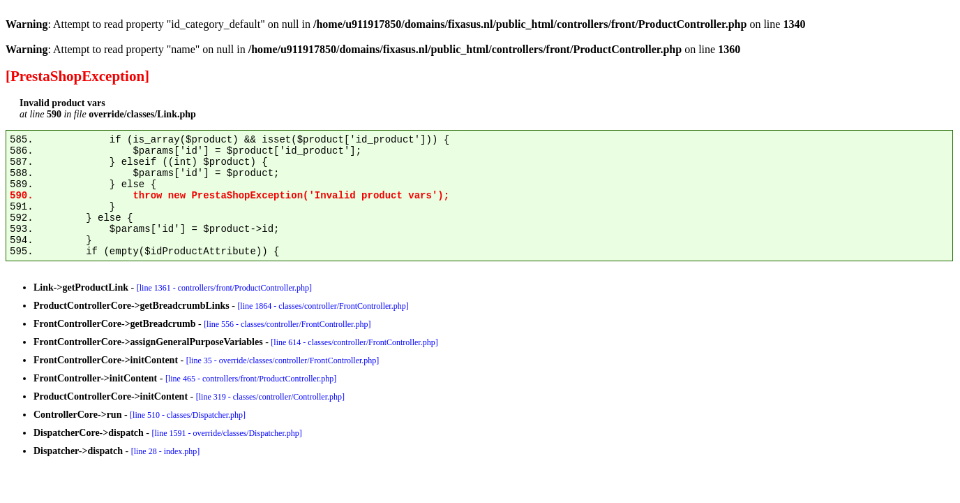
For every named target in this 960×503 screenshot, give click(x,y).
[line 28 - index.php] (165, 451)
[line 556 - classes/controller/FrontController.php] (287, 324)
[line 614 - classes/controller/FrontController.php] (354, 342)
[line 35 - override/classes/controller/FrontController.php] (283, 360)
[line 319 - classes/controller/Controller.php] (270, 397)
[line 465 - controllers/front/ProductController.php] (250, 379)
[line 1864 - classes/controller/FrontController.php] (322, 306)
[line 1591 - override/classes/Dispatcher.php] (227, 433)
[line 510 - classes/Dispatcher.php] (188, 415)
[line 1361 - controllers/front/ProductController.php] (224, 288)
